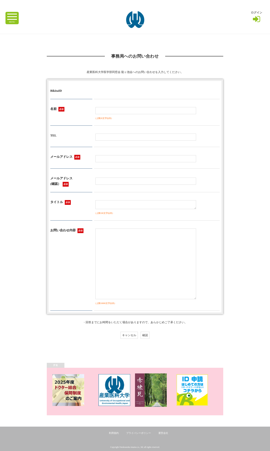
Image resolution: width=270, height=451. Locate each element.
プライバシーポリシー (138, 433)
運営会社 (163, 433)
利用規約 (114, 433)
